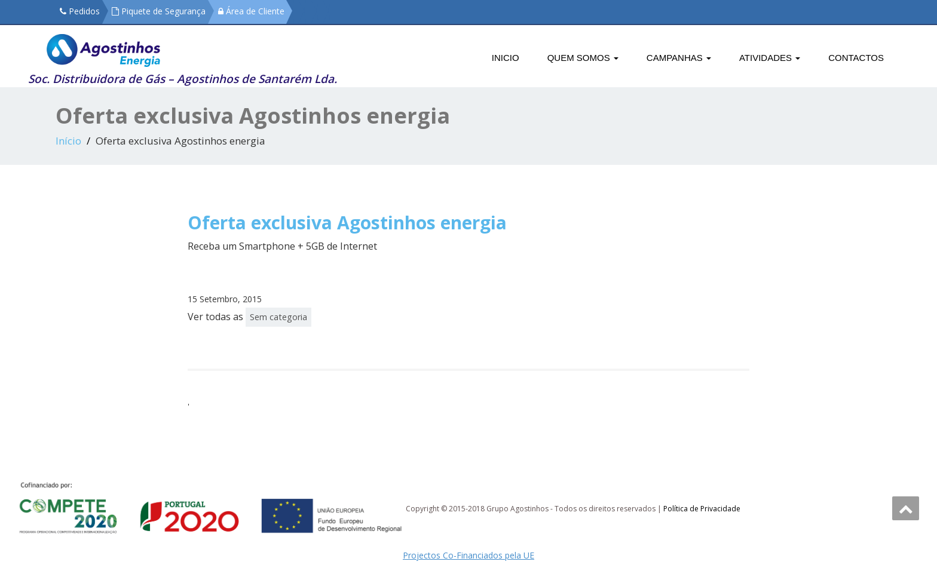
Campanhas (679, 58)
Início (68, 141)
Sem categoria (278, 317)
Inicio (505, 58)
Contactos (856, 58)
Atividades (769, 58)
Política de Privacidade (701, 509)
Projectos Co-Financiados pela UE (468, 555)
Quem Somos (582, 58)
